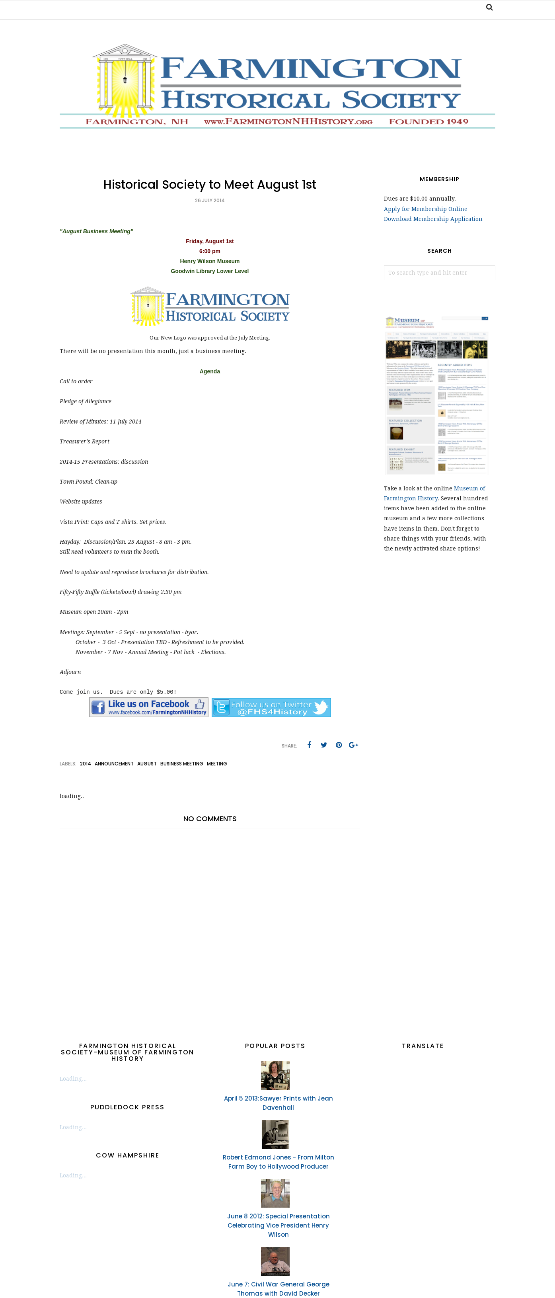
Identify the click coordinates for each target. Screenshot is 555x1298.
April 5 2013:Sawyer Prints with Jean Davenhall (278, 1103)
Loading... (73, 1078)
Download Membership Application (433, 219)
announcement (114, 763)
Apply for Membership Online (425, 209)
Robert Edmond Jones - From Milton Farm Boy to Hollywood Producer (278, 1162)
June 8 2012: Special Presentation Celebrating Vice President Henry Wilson (278, 1225)
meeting (217, 763)
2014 (85, 763)
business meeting (181, 763)
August (147, 763)
